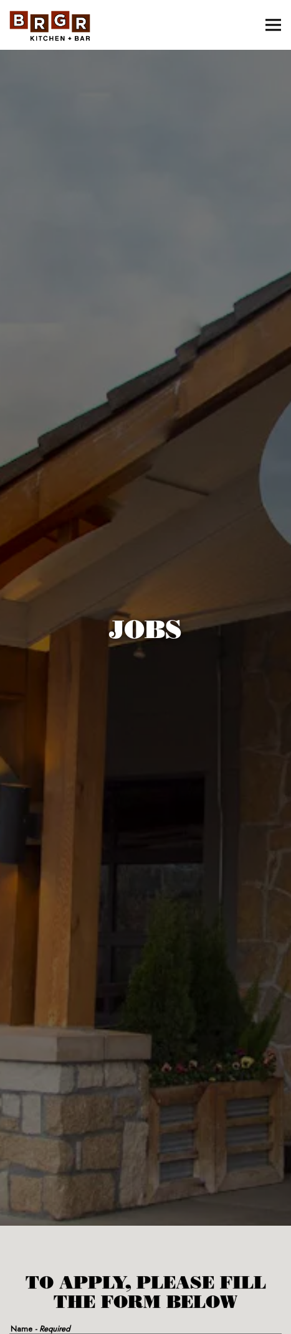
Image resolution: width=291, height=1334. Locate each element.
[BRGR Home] (49, 24)
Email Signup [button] (146, 1318)
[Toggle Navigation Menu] (273, 25)
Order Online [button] (145, 1287)
